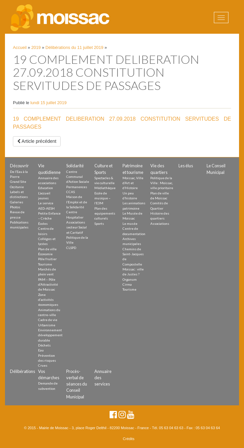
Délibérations (22, 371)
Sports (99, 223)
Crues (42, 365)
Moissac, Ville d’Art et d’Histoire (132, 183)
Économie (45, 254)
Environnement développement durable (50, 335)
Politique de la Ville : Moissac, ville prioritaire (161, 183)
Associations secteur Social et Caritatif (76, 227)
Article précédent (36, 141)
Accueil (19, 47)
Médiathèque (105, 188)
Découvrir (19, 165)
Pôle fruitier (47, 259)
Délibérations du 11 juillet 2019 (74, 47)
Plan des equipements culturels (104, 213)
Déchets (44, 345)
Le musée (129, 223)
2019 (36, 47)
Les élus (185, 165)
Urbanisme (46, 325)
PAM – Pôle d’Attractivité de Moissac (48, 284)
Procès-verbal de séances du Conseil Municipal (76, 384)
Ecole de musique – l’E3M (102, 198)
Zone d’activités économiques (48, 300)
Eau (41, 350)
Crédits (128, 439)
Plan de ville (47, 249)
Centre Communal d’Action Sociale (77, 177)
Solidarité (75, 165)
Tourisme (45, 264)
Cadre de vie (47, 320)
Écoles (43, 223)
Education (45, 188)
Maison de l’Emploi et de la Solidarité (76, 202)
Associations (159, 223)
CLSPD (71, 248)
